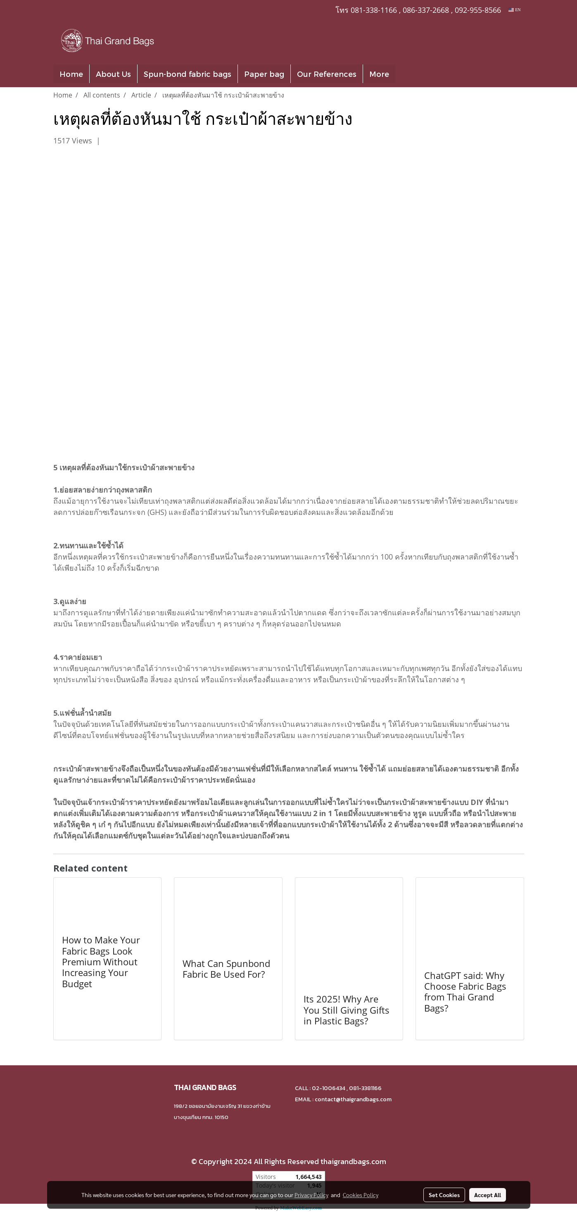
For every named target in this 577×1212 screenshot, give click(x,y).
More (379, 73)
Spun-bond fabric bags (187, 73)
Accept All (487, 1194)
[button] (407, 74)
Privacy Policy (311, 1194)
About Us (113, 73)
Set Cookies (444, 1194)
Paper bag (264, 73)
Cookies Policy (360, 1194)
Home (71, 73)
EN (514, 9)
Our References (326, 73)
